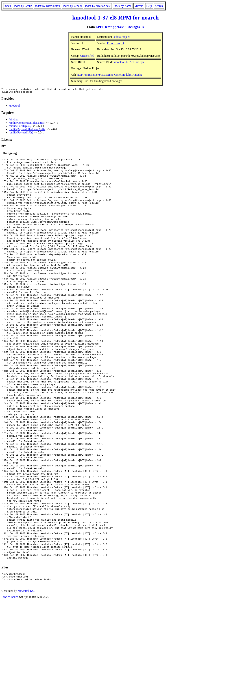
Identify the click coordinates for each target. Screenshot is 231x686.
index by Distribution (47, 5)
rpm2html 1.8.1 (27, 675)
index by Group (23, 5)
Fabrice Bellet (9, 681)
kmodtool (14, 106)
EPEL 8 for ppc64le (110, 27)
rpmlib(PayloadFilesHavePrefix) (27, 130)
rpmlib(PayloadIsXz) (21, 133)
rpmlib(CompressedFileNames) (27, 123)
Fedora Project (121, 36)
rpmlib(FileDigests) (20, 127)
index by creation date (98, 5)
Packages (133, 27)
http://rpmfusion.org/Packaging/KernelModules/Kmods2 (109, 74)
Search (159, 5)
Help (149, 5)
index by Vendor (72, 5)
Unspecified (87, 55)
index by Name (122, 5)
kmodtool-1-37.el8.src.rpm (129, 62)
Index (7, 5)
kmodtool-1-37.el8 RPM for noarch (115, 17)
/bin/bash (14, 120)
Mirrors (138, 5)
